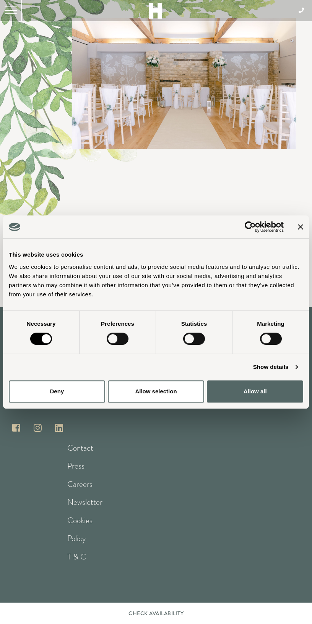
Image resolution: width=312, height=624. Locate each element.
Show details (271, 367)
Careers (80, 484)
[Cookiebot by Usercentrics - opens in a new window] (250, 227)
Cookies (80, 520)
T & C (76, 557)
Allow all (255, 391)
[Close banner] (300, 227)
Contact (80, 448)
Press (75, 466)
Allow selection (156, 391)
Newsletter (84, 502)
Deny (57, 391)
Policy (76, 538)
